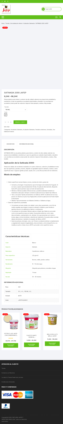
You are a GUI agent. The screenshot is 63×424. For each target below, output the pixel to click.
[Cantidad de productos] (8, 122)
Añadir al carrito (20, 122)
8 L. (30, 291)
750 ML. (26, 291)
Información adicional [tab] (26, 144)
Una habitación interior (16, 23)
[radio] (5, 115)
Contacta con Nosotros (8, 373)
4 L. (22, 291)
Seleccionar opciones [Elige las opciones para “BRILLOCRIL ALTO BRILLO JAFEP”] (52, 344)
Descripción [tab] (10, 144)
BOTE (19, 296)
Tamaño (6, 107)
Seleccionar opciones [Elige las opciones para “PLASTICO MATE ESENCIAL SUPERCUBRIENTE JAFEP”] (31, 345)
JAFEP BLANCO (22, 300)
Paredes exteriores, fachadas (43, 129)
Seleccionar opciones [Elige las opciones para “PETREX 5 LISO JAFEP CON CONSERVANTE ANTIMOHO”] (10, 345)
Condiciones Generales (8, 382)
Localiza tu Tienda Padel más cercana (12, 377)
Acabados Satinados (29, 23)
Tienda (7, 23)
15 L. (19, 291)
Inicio (3, 23)
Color (5, 112)
